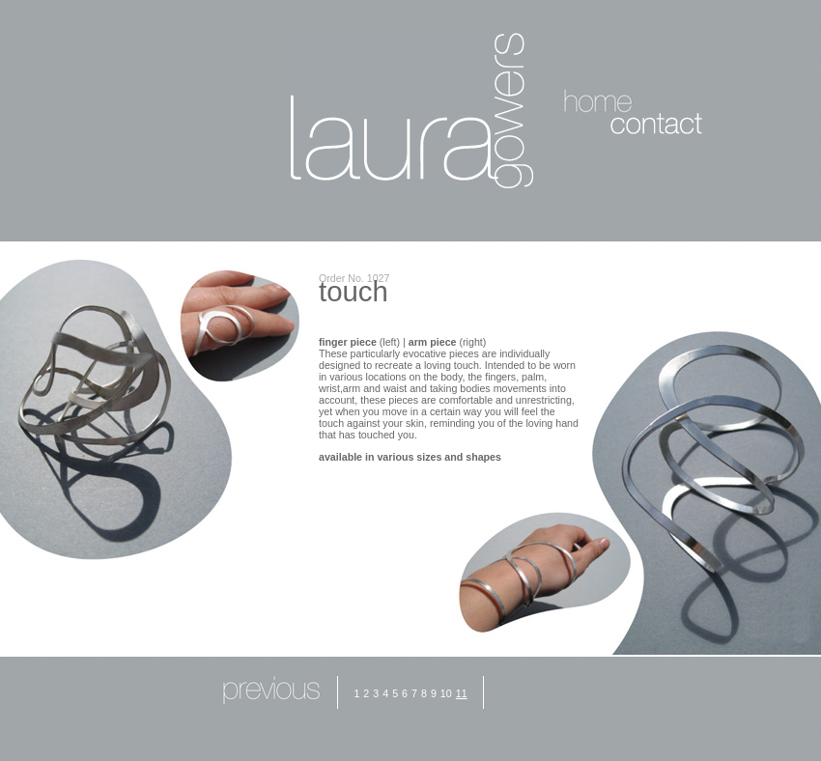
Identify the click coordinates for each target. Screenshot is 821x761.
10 (446, 693)
